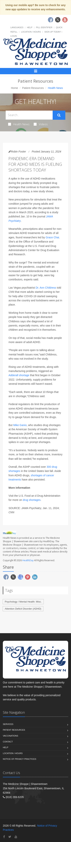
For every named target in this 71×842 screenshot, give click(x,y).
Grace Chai (52, 237)
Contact (8, 742)
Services (8, 724)
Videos (41, 124)
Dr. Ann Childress (46, 287)
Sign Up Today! (52, 32)
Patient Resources (33, 87)
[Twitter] (9, 836)
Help (29, 27)
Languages (16, 27)
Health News (19, 124)
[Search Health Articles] (29, 115)
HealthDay (28, 560)
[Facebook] (4, 836)
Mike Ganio (20, 425)
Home (14, 87)
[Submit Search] (59, 115)
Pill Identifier (44, 27)
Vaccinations (10, 736)
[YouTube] (16, 836)
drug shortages (31, 499)
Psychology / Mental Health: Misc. (23, 601)
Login (13, 36)
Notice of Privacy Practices (19, 759)
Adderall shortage (19, 375)
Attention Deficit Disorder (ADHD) (23, 608)
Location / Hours (31, 32)
